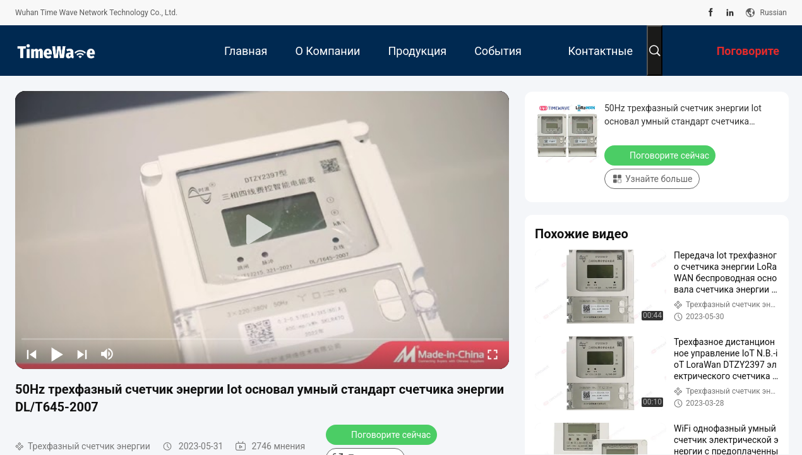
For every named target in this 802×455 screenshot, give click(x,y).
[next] (82, 353)
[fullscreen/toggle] (492, 353)
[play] (262, 230)
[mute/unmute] (107, 353)
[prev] (31, 353)
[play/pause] (56, 353)
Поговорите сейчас (383, 434)
